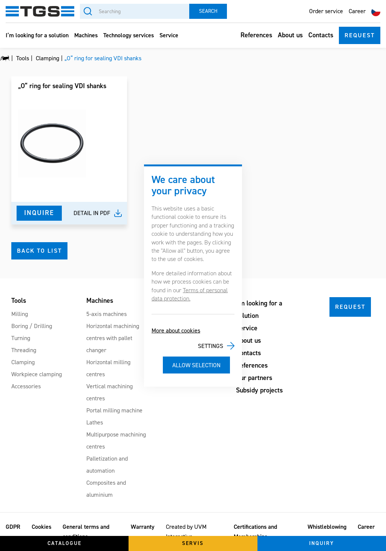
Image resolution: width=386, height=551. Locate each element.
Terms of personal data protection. (190, 294)
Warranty (143, 527)
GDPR (13, 527)
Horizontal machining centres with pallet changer (112, 338)
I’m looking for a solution (37, 35)
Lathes (94, 422)
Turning (20, 338)
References (256, 35)
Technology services (128, 35)
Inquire (39, 212)
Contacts (320, 35)
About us (290, 35)
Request (360, 35)
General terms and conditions (86, 531)
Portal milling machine (114, 410)
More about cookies (176, 330)
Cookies (41, 527)
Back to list (39, 251)
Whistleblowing (327, 527)
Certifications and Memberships (255, 531)
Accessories (26, 386)
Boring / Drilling (31, 326)
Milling (19, 314)
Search (208, 11)
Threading (23, 350)
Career (357, 11)
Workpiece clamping (36, 374)
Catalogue (64, 543)
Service (168, 35)
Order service (326, 11)
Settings (210, 346)
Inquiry (321, 543)
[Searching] (134, 11)
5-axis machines (106, 314)
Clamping (23, 362)
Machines (86, 35)
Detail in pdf (92, 213)
